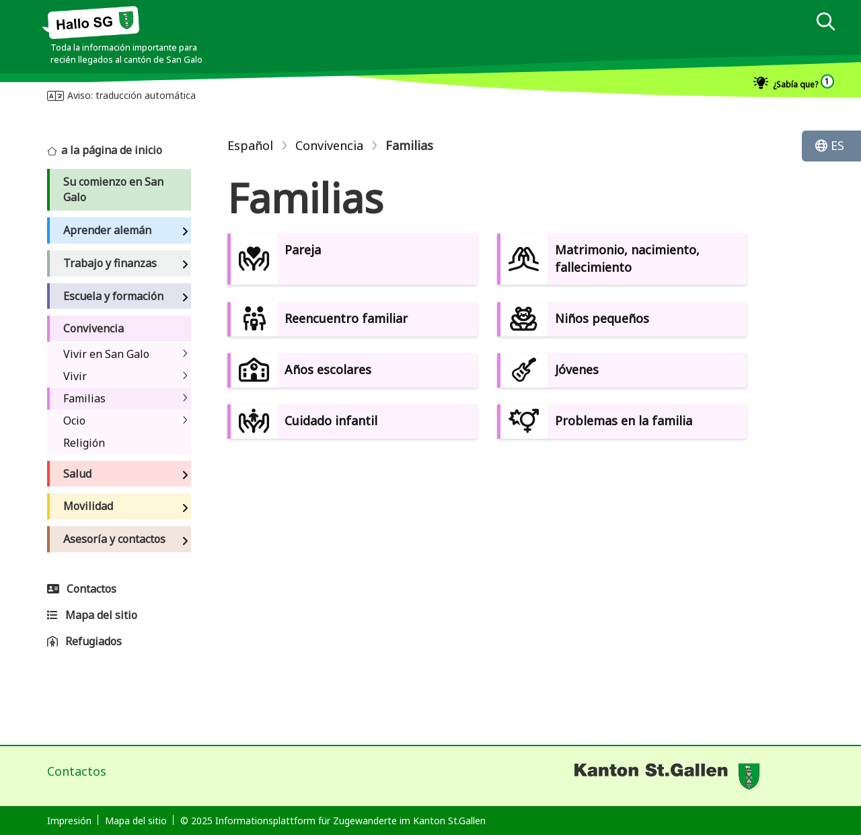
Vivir (75, 376)
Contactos (76, 771)
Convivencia (329, 145)
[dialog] (825, 23)
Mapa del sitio (136, 820)
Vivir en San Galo (106, 354)
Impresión (69, 820)
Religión (84, 442)
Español (250, 145)
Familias (84, 398)
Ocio (74, 420)
